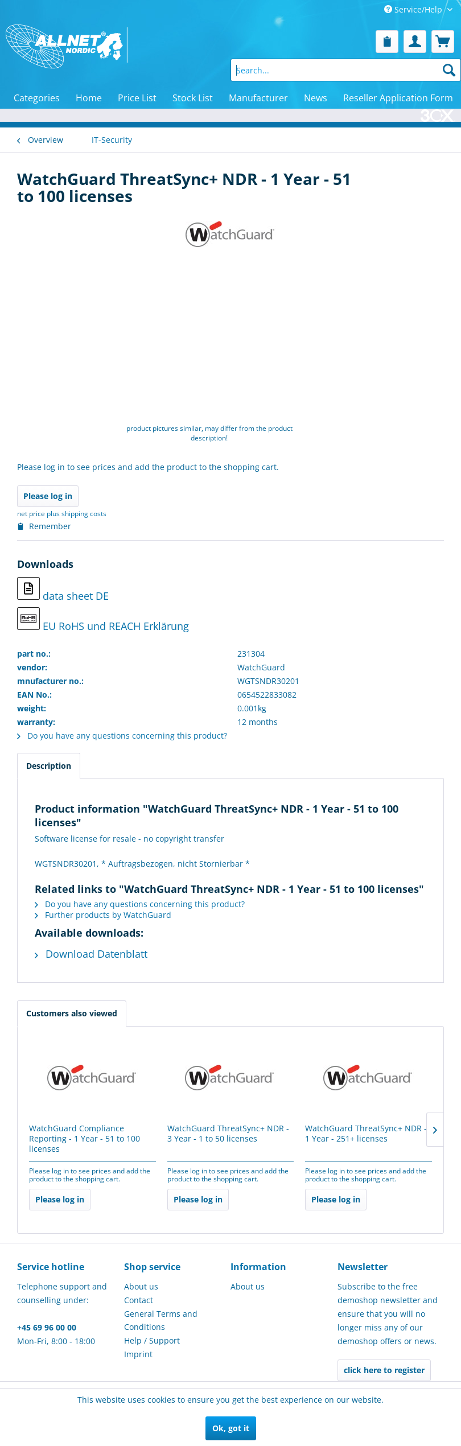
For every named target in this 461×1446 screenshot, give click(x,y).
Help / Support (152, 1340)
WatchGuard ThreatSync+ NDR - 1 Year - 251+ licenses (366, 1133)
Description (48, 765)
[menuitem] (387, 41)
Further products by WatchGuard (103, 914)
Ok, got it (230, 1428)
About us (141, 1286)
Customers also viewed (71, 1013)
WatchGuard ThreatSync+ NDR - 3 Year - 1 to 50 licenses (228, 1133)
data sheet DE (63, 590)
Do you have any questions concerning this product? (122, 735)
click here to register (384, 1370)
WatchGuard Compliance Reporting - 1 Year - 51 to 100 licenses (84, 1138)
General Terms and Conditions (160, 1320)
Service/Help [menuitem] (414, 9)
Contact (138, 1300)
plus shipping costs (76, 513)
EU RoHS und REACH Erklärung (103, 620)
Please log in (47, 496)
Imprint (138, 1354)
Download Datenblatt (91, 954)
